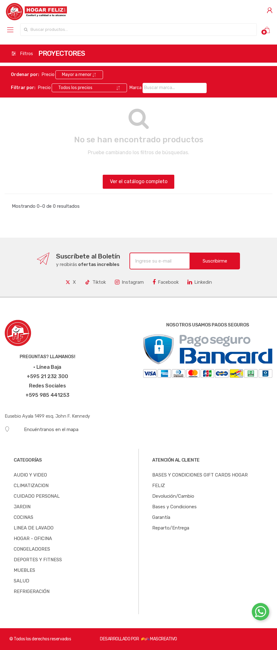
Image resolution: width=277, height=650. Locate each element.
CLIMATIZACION (31, 485)
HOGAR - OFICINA (33, 538)
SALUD (21, 581)
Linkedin (199, 282)
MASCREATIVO (159, 639)
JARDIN (22, 507)
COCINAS (23, 517)
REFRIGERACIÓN (31, 591)
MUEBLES (24, 570)
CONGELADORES (32, 549)
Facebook (166, 282)
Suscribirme (215, 261)
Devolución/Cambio (173, 496)
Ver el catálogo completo (138, 181)
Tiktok (95, 282)
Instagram (129, 282)
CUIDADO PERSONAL (37, 496)
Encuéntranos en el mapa (41, 429)
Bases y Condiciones (174, 507)
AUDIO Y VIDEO (30, 475)
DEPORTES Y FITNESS (38, 559)
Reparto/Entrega (170, 528)
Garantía (161, 517)
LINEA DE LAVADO (34, 528)
